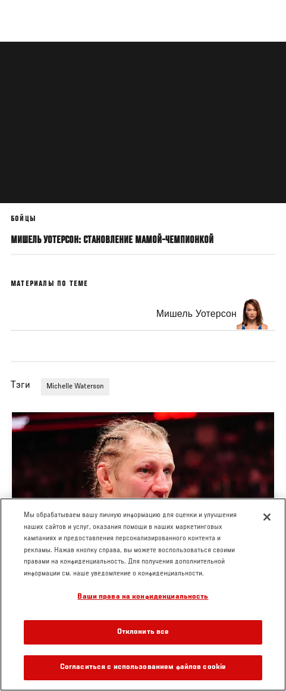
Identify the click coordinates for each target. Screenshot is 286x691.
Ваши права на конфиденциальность (142, 597)
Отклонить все (143, 632)
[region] (143, 594)
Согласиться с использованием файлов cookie (143, 667)
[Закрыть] (267, 517)
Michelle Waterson (75, 386)
